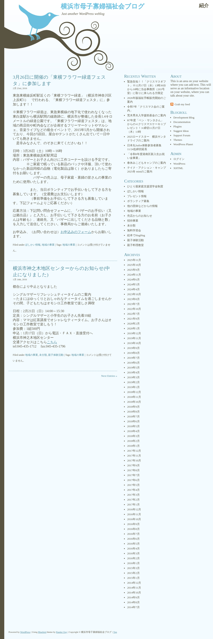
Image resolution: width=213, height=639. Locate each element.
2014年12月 (134, 582)
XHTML (178, 168)
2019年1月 (133, 387)
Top (115, 632)
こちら (52, 342)
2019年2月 (133, 382)
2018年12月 (134, 392)
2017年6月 (133, 480)
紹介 (204, 5)
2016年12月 (134, 509)
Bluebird (42, 632)
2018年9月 (133, 406)
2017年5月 (133, 485)
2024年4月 (133, 289)
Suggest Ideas (181, 130)
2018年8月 (133, 411)
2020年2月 (133, 323)
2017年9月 (133, 465)
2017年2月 (133, 499)
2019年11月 (134, 338)
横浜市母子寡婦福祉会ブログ (102, 6)
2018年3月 (133, 436)
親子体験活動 (55, 354)
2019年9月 (133, 348)
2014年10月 (134, 592)
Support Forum (181, 135)
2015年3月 (133, 568)
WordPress (179, 163)
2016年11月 (134, 514)
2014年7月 (133, 607)
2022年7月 (133, 313)
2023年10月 (134, 294)
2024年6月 (133, 279)
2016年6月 (133, 538)
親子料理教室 (135, 245)
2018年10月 (134, 401)
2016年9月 (133, 524)
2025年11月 (134, 260)
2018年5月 (133, 426)
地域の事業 (48, 244)
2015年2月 (133, 573)
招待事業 (132, 220)
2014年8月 (133, 602)
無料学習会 (134, 230)
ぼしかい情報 (32, 244)
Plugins (177, 126)
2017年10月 (134, 460)
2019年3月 (133, 377)
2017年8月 (133, 470)
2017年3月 (133, 494)
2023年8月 (133, 299)
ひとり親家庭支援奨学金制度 (145, 186)
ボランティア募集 (138, 201)
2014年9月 (133, 597)
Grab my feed (182, 104)
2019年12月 (134, 333)
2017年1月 (133, 504)
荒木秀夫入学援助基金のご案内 (146, 115)
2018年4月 (133, 431)
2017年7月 (133, 475)
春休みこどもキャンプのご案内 (146, 162)
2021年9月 (133, 318)
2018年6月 (133, 421)
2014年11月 (134, 587)
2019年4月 (133, 372)
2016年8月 (133, 529)
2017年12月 (134, 450)
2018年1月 (133, 445)
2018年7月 (133, 416)
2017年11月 (134, 455)
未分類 (43, 354)
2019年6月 (133, 362)
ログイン (178, 159)
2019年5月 (133, 367)
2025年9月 (133, 269)
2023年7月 (133, 304)
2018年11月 (134, 396)
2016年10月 (134, 519)
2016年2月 (133, 558)
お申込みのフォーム (75, 232)
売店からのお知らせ (139, 215)
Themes (177, 139)
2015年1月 (133, 577)
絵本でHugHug (136, 235)
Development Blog (183, 117)
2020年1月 (133, 328)
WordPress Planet (183, 144)
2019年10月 (134, 343)
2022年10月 (134, 308)
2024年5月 (133, 284)
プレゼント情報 (137, 196)
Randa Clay (61, 632)
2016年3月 (133, 553)
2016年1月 (133, 563)
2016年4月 (133, 548)
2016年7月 (133, 533)
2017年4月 (133, 489)
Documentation (181, 122)
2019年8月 (133, 352)
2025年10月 (134, 264)
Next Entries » (109, 375)
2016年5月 (133, 543)
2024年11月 (134, 274)
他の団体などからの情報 (142, 206)
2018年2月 (133, 441)
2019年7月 (133, 357)
